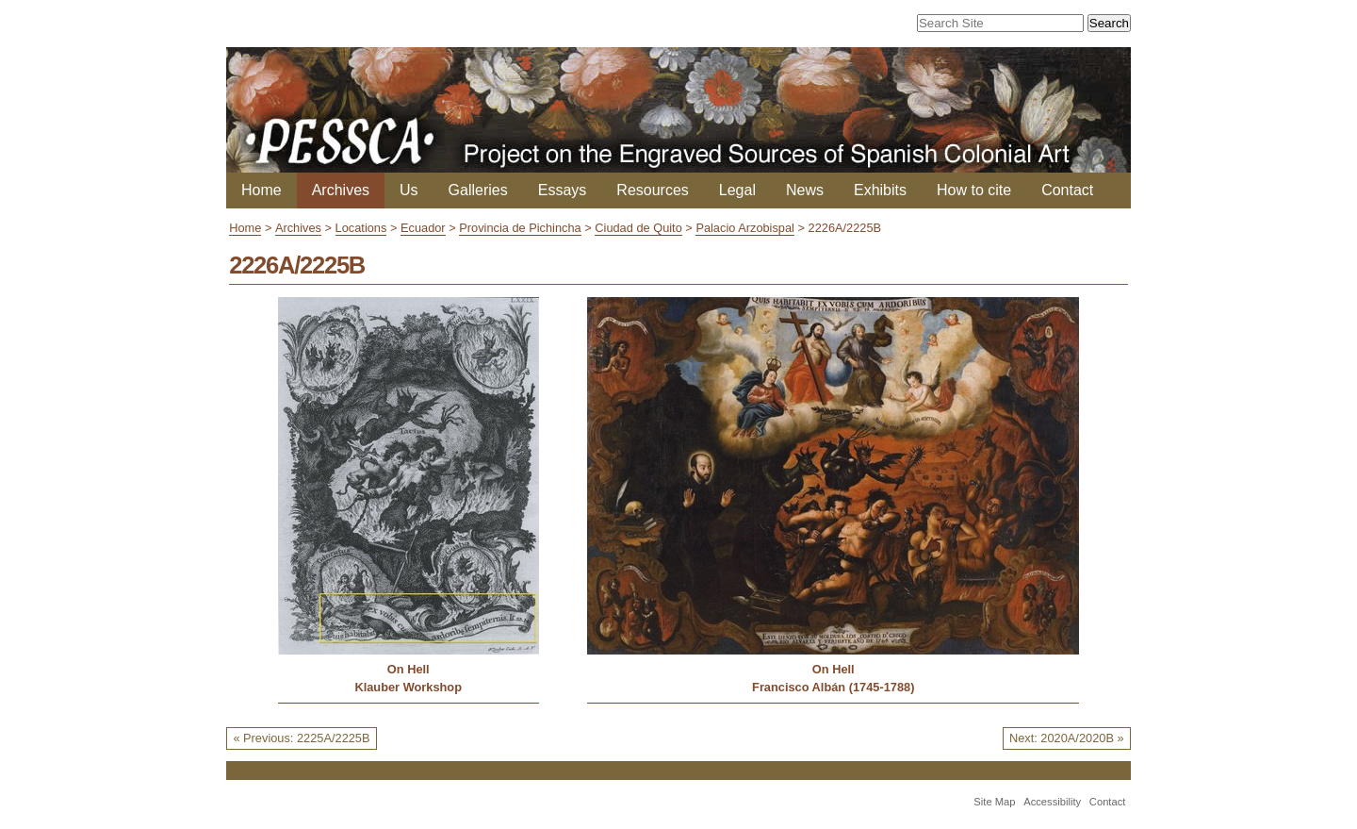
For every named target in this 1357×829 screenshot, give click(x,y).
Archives (340, 190)
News (805, 190)
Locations (361, 228)
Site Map (994, 801)
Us (409, 190)
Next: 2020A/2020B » (1066, 738)
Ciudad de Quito (638, 228)
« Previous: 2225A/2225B (301, 738)
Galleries (478, 190)
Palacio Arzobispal (744, 228)
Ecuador (423, 228)
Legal (737, 190)
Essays (562, 190)
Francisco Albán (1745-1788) (833, 687)
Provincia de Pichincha (519, 228)
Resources (652, 190)
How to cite (974, 190)
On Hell (408, 669)
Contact (1067, 190)
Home (261, 190)
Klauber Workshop (408, 687)
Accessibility (1052, 801)
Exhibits (880, 190)
